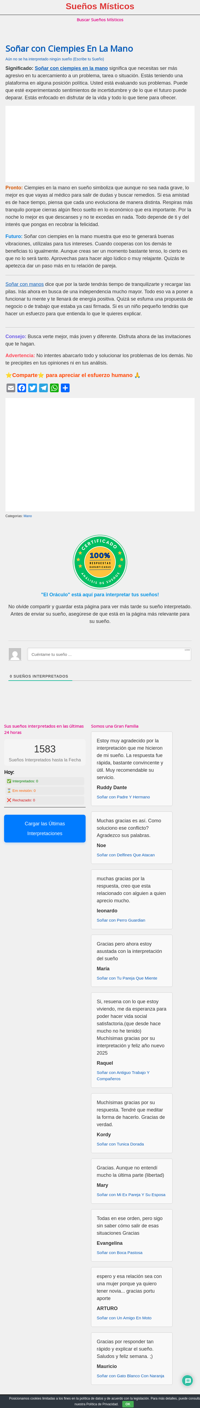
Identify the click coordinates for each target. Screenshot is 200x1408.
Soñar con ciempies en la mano (71, 68)
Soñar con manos (24, 284)
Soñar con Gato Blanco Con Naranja (130, 1375)
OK (128, 1404)
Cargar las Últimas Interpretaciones (45, 828)
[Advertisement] (100, 144)
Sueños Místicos (100, 6)
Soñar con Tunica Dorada (120, 1144)
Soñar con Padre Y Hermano (123, 797)
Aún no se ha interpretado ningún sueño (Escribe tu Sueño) (54, 59)
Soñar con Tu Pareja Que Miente (127, 978)
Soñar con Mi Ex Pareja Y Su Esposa (131, 1194)
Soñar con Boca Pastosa (119, 1252)
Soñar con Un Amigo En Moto (124, 1318)
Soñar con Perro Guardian (121, 920)
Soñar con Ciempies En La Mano (69, 48)
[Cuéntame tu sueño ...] (109, 654)
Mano (28, 516)
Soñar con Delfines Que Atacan (126, 855)
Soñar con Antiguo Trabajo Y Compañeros (123, 1075)
